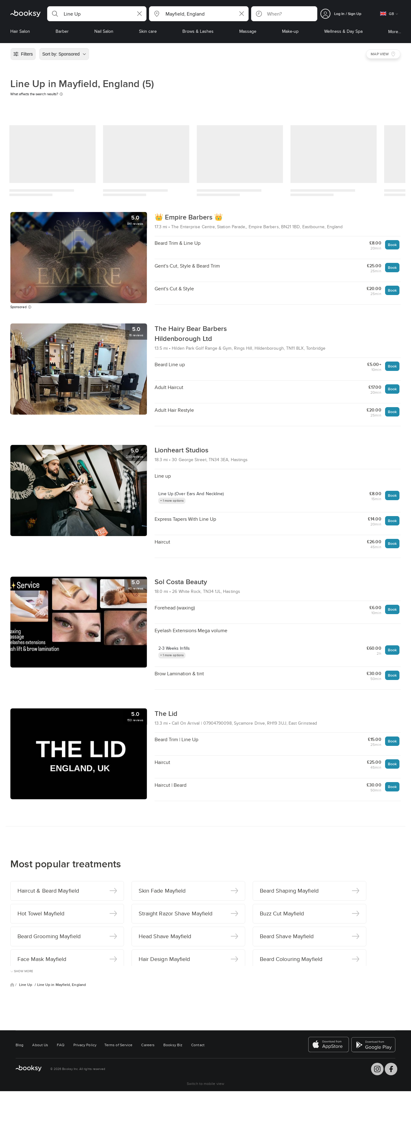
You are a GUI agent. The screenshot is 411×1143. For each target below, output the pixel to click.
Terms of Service (118, 1044)
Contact (198, 1044)
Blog (19, 1044)
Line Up (26, 984)
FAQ (60, 1044)
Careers (148, 1044)
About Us (40, 1044)
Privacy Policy (85, 1044)
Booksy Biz (172, 1044)
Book (392, 244)
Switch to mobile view (205, 1083)
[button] (96, 13)
